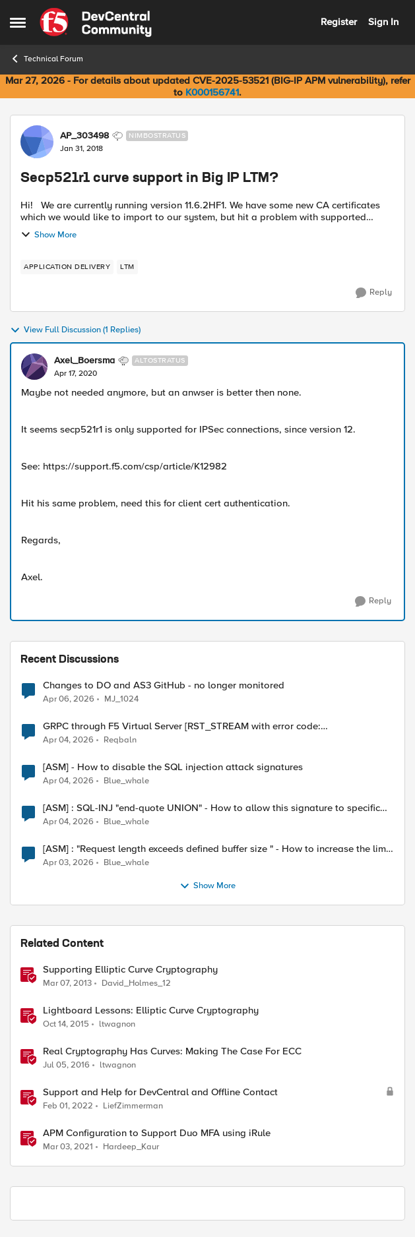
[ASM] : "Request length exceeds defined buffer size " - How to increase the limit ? (217, 849)
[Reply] (374, 292)
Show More (48, 234)
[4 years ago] (68, 1106)
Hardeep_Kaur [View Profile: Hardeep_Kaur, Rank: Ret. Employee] (131, 1147)
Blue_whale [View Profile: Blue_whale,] (126, 781)
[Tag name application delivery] (66, 267)
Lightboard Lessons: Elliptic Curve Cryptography (151, 1010)
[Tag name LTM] (127, 267)
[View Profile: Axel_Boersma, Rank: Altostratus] (34, 366)
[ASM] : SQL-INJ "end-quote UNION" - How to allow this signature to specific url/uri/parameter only (211, 808)
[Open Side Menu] (17, 22)
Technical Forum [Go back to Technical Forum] (46, 58)
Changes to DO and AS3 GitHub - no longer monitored (163, 685)
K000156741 (212, 92)
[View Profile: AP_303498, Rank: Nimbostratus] (36, 141)
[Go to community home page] (96, 22)
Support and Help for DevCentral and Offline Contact (160, 1092)
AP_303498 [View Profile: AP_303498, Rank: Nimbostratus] (84, 136)
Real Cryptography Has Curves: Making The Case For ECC (172, 1051)
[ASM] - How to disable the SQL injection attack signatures (173, 767)
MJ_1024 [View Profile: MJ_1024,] (121, 699)
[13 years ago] (67, 984)
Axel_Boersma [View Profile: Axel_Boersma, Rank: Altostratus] (84, 360)
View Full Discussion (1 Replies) (75, 330)
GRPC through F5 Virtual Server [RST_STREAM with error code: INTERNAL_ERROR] (182, 726)
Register (339, 22)
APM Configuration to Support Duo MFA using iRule (157, 1133)
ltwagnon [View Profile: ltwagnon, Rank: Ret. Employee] (117, 1024)
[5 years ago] (68, 1147)
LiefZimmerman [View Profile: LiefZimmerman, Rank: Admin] (133, 1106)
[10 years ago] (66, 1024)
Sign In (383, 22)
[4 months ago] (68, 699)
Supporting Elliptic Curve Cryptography (130, 969)
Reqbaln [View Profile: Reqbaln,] (120, 740)
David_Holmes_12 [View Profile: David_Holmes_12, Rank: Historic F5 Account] (136, 983)
